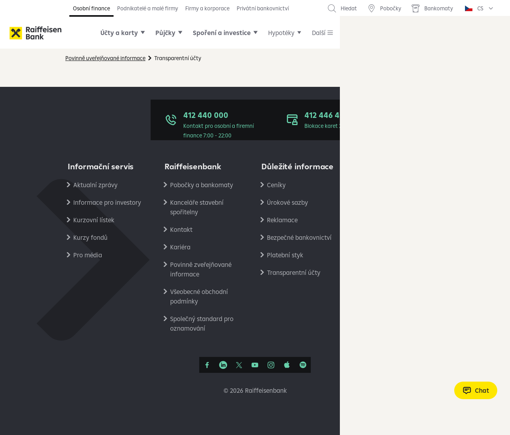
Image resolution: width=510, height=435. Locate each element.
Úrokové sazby (287, 202)
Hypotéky (281, 33)
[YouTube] (255, 365)
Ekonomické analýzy (392, 237)
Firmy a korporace (207, 8)
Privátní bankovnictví (263, 8)
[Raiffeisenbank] (35, 33)
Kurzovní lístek (93, 220)
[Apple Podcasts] (287, 365)
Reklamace (282, 220)
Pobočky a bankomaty (201, 185)
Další (319, 33)
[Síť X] (239, 365)
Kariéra (180, 247)
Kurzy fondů (90, 237)
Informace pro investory (107, 202)
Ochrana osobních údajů (398, 185)
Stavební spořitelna (391, 272)
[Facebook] (207, 365)
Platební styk (285, 255)
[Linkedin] (223, 365)
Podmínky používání (392, 202)
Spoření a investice (222, 33)
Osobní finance (91, 8)
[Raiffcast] (303, 365)
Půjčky (165, 33)
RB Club (374, 290)
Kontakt (181, 229)
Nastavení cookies (389, 220)
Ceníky (276, 185)
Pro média (87, 255)
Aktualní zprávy (95, 185)
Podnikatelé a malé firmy (147, 8)
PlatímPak (378, 255)
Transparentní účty (293, 272)
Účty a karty (119, 33)
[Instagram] (271, 365)
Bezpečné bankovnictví (299, 237)
